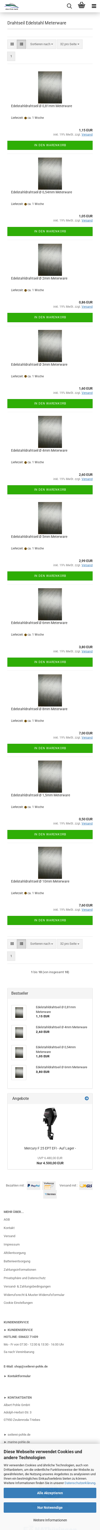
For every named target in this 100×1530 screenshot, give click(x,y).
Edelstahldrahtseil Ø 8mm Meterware (39, 709)
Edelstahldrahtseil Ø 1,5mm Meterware (40, 795)
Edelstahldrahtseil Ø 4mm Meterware (39, 450)
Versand (9, 1236)
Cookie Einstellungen (18, 1303)
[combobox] (41, 44)
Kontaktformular (19, 1376)
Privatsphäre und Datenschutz (24, 1278)
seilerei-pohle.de (19, 1434)
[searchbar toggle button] (69, 6)
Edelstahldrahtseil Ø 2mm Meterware (39, 278)
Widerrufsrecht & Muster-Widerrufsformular (34, 1295)
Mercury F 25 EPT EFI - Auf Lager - (50, 1148)
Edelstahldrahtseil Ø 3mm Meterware (39, 364)
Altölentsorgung (15, 1253)
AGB (7, 1219)
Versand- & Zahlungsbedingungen (27, 1286)
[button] (12, 44)
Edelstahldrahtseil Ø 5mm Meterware (39, 537)
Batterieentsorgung (17, 1261)
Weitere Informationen (50, 1520)
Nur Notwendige (50, 1508)
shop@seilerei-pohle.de (31, 1366)
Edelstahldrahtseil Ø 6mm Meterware (39, 623)
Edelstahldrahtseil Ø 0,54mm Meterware (41, 192)
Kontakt (9, 1228)
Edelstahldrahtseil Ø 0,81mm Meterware (41, 106)
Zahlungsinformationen (20, 1269)
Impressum (12, 1244)
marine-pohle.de (19, 1442)
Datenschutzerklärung (80, 1483)
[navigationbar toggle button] (94, 6)
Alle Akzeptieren (50, 1493)
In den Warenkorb (50, 145)
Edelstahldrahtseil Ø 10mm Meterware (40, 881)
